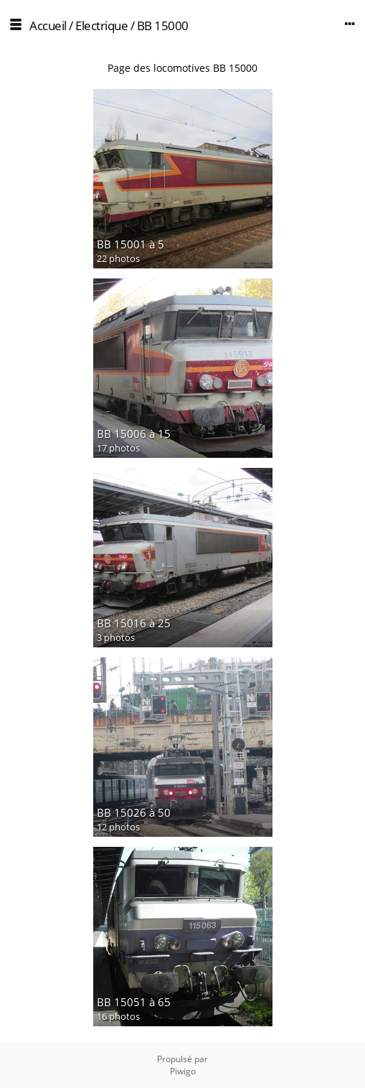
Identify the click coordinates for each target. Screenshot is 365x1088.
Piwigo (183, 1071)
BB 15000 (163, 25)
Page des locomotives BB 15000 (182, 68)
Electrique (101, 25)
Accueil (48, 25)
